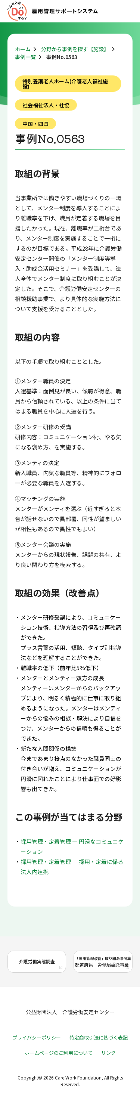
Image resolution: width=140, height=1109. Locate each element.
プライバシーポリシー (36, 1037)
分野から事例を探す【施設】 (75, 49)
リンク (108, 1052)
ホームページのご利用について (59, 1052)
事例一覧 (25, 57)
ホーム (23, 49)
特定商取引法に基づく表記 (98, 1037)
